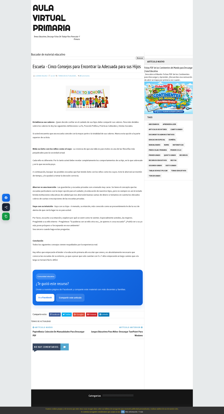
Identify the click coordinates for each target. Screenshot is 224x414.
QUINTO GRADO (170, 155)
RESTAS (173, 160)
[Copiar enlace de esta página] (6, 216)
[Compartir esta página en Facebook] (6, 207)
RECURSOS (183, 155)
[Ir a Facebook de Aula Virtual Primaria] (6, 198)
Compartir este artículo (70, 298)
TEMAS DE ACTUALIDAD (67, 76)
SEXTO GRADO (171, 165)
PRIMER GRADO (154, 155)
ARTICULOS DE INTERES (158, 129)
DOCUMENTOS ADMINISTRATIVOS (161, 135)
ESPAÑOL (172, 140)
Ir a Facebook (45, 297)
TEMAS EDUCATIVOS (178, 171)
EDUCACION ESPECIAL (157, 140)
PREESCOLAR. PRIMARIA (158, 150)
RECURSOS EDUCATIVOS (158, 160)
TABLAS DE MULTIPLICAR (158, 171)
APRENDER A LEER (169, 124)
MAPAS (166, 145)
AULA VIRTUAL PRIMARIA (51, 18)
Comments (85, 76)
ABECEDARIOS (154, 124)
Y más (140, 412)
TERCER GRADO (154, 176)
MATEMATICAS (178, 145)
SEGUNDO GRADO (155, 165)
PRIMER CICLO (175, 150)
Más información (131, 412)
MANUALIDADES (154, 145)
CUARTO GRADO (176, 129)
